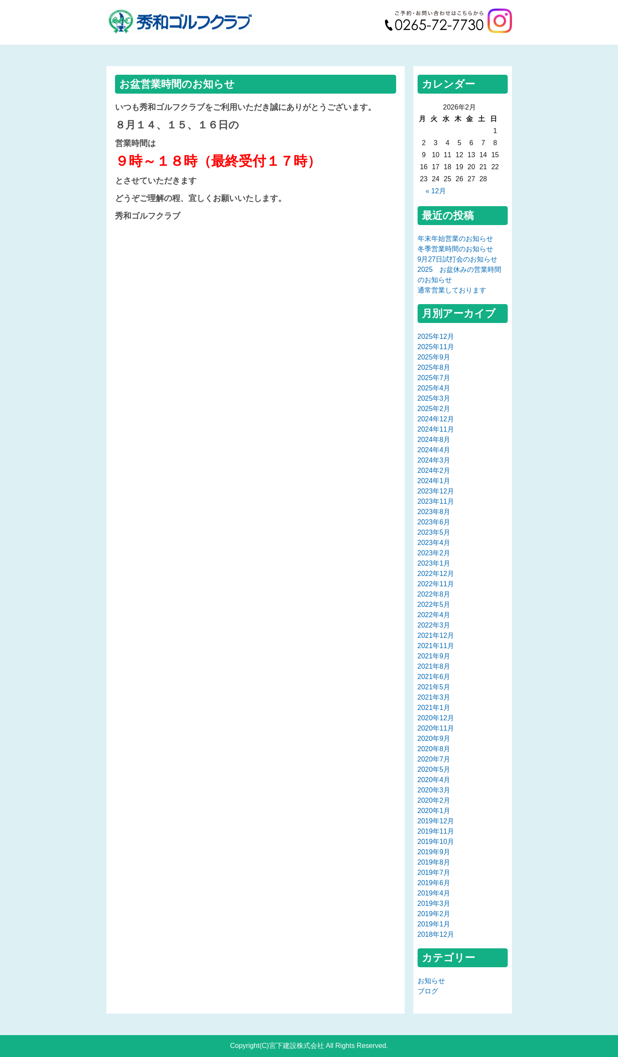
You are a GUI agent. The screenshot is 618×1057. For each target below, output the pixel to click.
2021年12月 (436, 635)
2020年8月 (434, 748)
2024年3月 (434, 460)
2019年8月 (434, 862)
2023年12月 (436, 491)
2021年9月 (434, 656)
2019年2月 (434, 913)
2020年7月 (434, 759)
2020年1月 (434, 810)
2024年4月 (434, 450)
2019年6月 (434, 882)
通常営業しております (452, 290)
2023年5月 (434, 532)
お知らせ (431, 980)
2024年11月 (436, 429)
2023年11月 (436, 501)
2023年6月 (434, 522)
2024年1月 (434, 480)
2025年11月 (436, 346)
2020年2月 (434, 800)
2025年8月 (434, 367)
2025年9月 (434, 357)
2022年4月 (434, 614)
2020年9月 (434, 738)
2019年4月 (434, 893)
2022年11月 (436, 584)
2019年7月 (434, 872)
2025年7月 (434, 377)
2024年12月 (436, 419)
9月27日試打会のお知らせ (458, 259)
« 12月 (435, 191)
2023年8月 (434, 511)
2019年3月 (434, 903)
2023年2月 (434, 553)
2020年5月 (434, 769)
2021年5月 (434, 687)
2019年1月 (434, 924)
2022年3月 (434, 625)
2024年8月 (434, 439)
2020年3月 (434, 790)
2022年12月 (436, 573)
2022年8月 (434, 594)
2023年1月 (434, 563)
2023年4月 (434, 542)
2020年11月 (436, 728)
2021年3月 (434, 697)
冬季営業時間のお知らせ (455, 249)
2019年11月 (436, 831)
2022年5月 (434, 604)
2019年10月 (436, 841)
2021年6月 (434, 676)
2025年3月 (434, 398)
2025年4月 (434, 388)
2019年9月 (434, 852)
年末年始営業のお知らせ (455, 238)
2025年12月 (436, 336)
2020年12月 (436, 718)
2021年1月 (434, 707)
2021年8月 (434, 666)
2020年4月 (434, 779)
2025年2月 (434, 408)
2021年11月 (436, 645)
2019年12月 (436, 821)
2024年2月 (434, 470)
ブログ (428, 991)
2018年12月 (436, 934)
